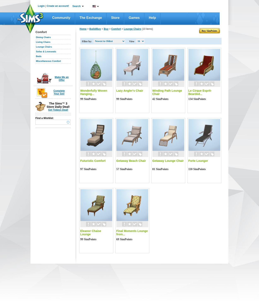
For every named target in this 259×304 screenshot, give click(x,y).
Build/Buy (95, 29)
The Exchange (91, 17)
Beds (39, 56)
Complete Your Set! (59, 92)
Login (41, 6)
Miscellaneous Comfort (48, 61)
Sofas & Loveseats (46, 51)
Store (115, 17)
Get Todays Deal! (58, 109)
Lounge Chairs (44, 47)
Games (134, 17)
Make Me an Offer (62, 79)
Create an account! (58, 6)
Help (152, 17)
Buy (106, 29)
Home (83, 29)
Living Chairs (43, 42)
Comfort (116, 29)
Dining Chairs (43, 37)
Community (61, 17)
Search (76, 6)
